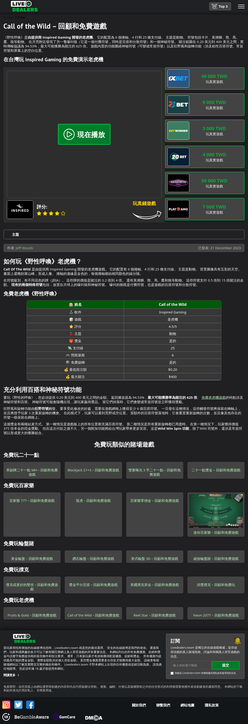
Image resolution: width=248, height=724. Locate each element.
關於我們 (139, 705)
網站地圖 (187, 705)
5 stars (63, 213)
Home (8, 17)
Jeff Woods (24, 247)
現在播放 (84, 134)
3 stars (51, 213)
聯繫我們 (163, 705)
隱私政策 (212, 705)
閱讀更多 (9, 675)
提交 (225, 665)
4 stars (57, 213)
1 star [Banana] (39, 213)
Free (21, 17)
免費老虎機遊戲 (214, 397)
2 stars (45, 213)
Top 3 (219, 6)
